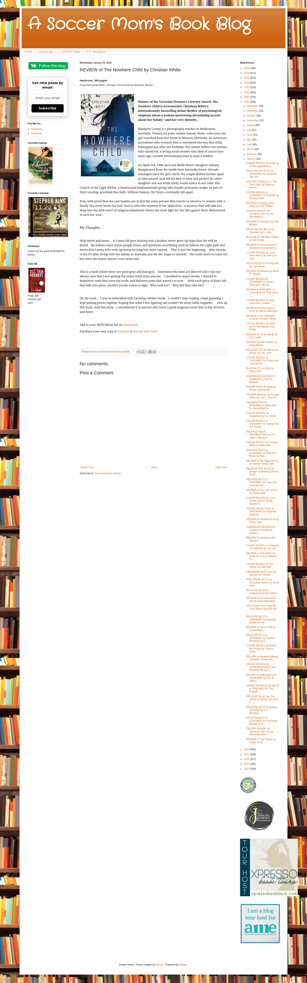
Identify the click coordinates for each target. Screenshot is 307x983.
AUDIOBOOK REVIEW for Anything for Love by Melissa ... (260, 379)
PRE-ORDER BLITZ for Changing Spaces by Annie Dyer (262, 582)
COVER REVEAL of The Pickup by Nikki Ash (259, 565)
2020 (247, 97)
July (249, 130)
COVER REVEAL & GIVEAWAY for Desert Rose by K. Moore (260, 282)
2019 (247, 102)
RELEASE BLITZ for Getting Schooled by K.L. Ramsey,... (261, 710)
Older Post (221, 467)
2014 (247, 768)
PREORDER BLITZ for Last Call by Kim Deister (261, 573)
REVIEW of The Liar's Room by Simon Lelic (261, 491)
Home (28, 51)
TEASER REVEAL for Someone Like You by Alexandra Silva (259, 731)
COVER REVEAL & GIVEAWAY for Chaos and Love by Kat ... (262, 360)
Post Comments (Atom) (107, 473)
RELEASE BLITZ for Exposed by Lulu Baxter (262, 265)
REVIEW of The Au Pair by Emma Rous (261, 628)
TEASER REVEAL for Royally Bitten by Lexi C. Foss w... (262, 396)
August (251, 125)
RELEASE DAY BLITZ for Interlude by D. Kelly (260, 231)
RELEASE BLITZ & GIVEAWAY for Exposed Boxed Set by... (261, 619)
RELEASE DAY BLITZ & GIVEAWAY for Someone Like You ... (261, 173)
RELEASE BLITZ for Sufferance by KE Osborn (261, 592)
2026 (247, 68)
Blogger (183, 964)
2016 (247, 759)
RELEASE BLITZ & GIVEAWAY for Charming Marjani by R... (261, 720)
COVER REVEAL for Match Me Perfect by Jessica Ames (261, 648)
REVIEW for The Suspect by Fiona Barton (261, 343)
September (253, 120)
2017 (247, 754)
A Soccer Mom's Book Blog (139, 24)
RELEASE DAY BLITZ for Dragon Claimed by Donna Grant (262, 471)
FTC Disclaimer (96, 51)
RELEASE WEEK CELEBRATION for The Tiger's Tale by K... (260, 434)
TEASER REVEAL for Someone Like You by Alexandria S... (259, 213)
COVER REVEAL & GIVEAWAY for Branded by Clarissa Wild (262, 195)
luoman (160, 964)
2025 (247, 73)
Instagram (36, 133)
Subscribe (47, 108)
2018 (247, 749)
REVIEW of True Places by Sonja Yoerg (261, 741)
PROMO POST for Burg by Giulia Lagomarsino (261, 388)
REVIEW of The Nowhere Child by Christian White (261, 317)
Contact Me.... (47, 51)
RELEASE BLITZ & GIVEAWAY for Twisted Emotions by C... (260, 638)
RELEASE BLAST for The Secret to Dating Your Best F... (262, 699)
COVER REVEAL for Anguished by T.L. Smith (261, 414)
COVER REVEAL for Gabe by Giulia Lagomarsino (262, 165)
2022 (247, 87)
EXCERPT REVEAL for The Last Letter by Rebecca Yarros (261, 184)
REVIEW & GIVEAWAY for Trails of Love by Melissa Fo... (261, 556)
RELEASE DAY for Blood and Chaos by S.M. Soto (262, 351)
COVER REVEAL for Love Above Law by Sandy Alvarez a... (260, 500)
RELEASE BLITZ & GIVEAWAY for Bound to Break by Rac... (261, 453)
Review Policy (72, 51)
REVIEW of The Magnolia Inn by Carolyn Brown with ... (262, 462)
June (250, 134)
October (251, 115)
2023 (247, 82)
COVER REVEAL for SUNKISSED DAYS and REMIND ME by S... (261, 667)
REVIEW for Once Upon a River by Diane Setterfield (261, 309)
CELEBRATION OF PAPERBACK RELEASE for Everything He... (261, 405)
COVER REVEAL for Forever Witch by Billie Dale (262, 444)
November (253, 110)
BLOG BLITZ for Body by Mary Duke (260, 370)
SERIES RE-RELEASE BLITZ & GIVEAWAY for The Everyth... (262, 688)
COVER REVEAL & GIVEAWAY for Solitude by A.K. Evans (262, 424)
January (251, 158)
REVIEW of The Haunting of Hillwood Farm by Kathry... (262, 246)
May (249, 139)
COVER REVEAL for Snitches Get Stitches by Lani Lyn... (262, 547)
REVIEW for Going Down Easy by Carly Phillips (260, 204)
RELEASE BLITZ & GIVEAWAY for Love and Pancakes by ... (261, 482)
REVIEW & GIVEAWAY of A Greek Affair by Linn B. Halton (261, 678)
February (252, 154)
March (250, 149)
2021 (247, 92)
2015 (247, 763)
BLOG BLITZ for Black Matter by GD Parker (262, 238)
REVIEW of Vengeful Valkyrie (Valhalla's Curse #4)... (262, 658)
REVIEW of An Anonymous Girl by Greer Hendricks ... (262, 599)
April (249, 144)
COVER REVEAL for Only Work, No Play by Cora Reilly (260, 326)
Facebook (36, 129)
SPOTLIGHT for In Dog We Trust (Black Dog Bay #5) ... (261, 608)
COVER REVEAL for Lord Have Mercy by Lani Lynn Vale (261, 255)
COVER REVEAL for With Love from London (260, 302)
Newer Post (87, 467)
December (253, 106)
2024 (247, 77)
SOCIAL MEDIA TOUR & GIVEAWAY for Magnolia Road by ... (261, 511)
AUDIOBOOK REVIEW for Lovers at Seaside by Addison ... (260, 530)
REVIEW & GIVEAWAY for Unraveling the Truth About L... (262, 292)
